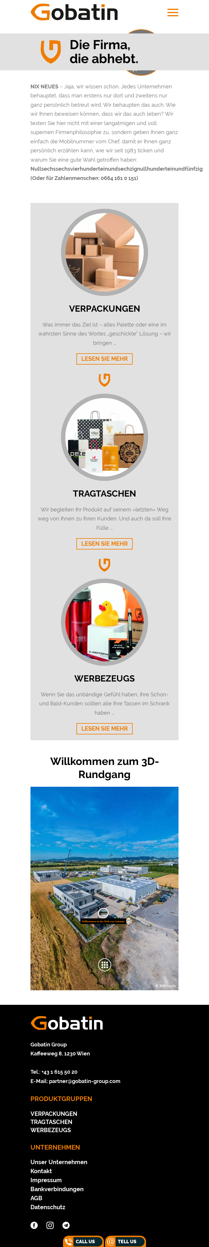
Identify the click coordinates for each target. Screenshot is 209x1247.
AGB (36, 1198)
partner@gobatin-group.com (84, 1081)
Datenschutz (47, 1207)
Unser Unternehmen (58, 1162)
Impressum (46, 1180)
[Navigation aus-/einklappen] (170, 12)
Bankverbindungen (57, 1189)
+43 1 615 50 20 (60, 1072)
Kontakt (41, 1171)
